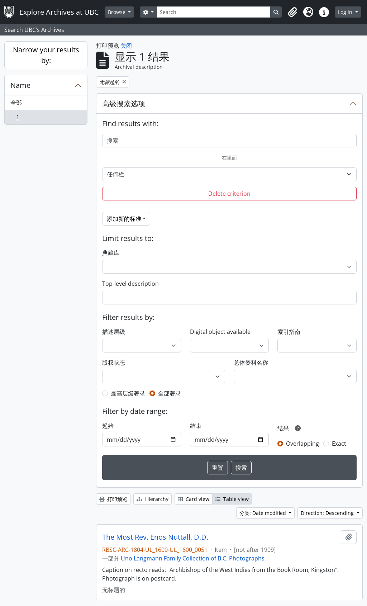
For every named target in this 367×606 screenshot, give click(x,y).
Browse (117, 12)
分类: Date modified (263, 513)
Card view (193, 499)
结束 (195, 426)
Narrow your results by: (46, 55)
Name (20, 85)
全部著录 (169, 393)
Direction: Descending (328, 513)
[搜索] (229, 140)
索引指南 (288, 332)
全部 (16, 102)
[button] (292, 12)
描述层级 (113, 332)
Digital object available (220, 332)
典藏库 (110, 253)
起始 (108, 426)
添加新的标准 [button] (124, 219)
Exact (339, 444)
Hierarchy (152, 499)
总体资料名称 (251, 362)
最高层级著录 (128, 393)
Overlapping (302, 444)
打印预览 (113, 499)
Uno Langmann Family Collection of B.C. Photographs (192, 558)
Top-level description (130, 284)
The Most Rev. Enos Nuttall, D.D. (155, 537)
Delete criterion (229, 194)
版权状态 (113, 362)
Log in (346, 12)
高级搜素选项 (123, 103)
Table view (232, 499)
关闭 (126, 45)
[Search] (214, 12)
